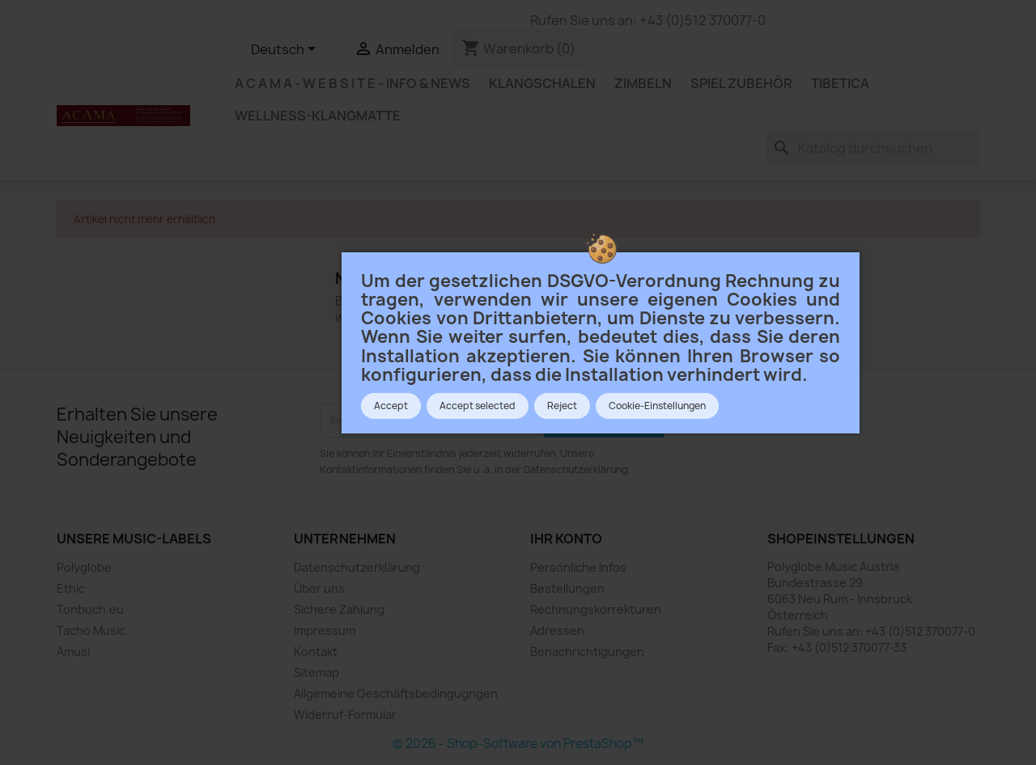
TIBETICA (840, 83)
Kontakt (316, 651)
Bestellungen (567, 588)
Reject (562, 405)
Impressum (324, 630)
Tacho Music (91, 630)
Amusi (73, 651)
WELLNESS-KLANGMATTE (318, 116)
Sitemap (316, 672)
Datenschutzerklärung (357, 567)
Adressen (557, 630)
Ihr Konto (566, 538)
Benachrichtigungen (587, 651)
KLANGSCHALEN (542, 83)
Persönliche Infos (578, 567)
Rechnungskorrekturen (595, 609)
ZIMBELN (643, 83)
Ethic (71, 588)
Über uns (319, 588)
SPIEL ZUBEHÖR (741, 83)
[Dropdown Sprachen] (286, 50)
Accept (391, 405)
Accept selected (477, 405)
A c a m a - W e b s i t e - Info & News (352, 83)
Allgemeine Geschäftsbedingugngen (396, 693)
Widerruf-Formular (345, 714)
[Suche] (872, 148)
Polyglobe (84, 567)
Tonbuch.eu (90, 609)
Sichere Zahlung (339, 609)
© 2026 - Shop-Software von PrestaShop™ (518, 743)
